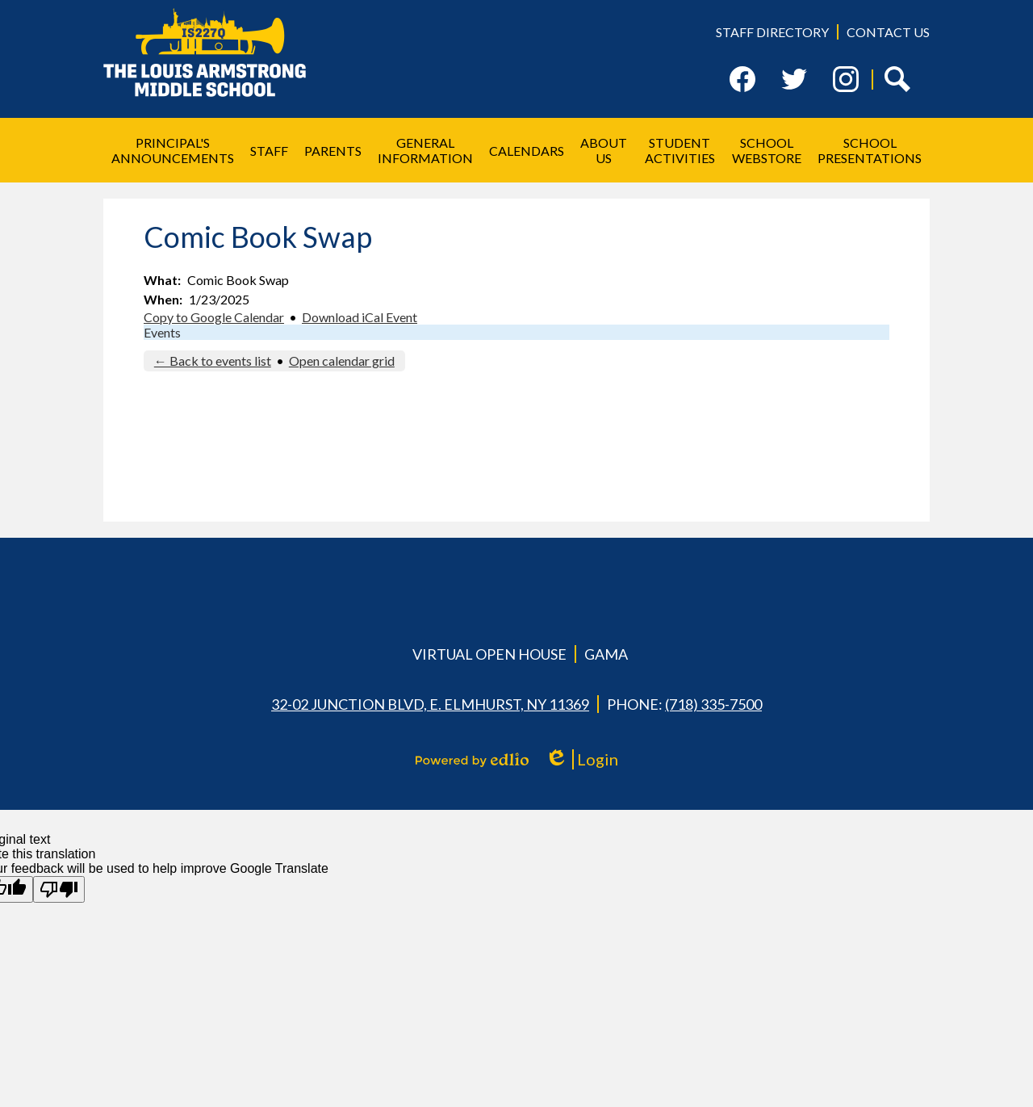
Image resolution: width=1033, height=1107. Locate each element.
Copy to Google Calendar (214, 317)
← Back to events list (212, 360)
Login (581, 759)
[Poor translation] (59, 889)
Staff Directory (772, 32)
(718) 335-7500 (713, 704)
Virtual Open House (489, 654)
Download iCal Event (359, 317)
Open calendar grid (342, 360)
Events (162, 332)
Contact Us (888, 32)
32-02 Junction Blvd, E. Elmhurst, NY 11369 (430, 704)
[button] (172, 150)
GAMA (606, 654)
